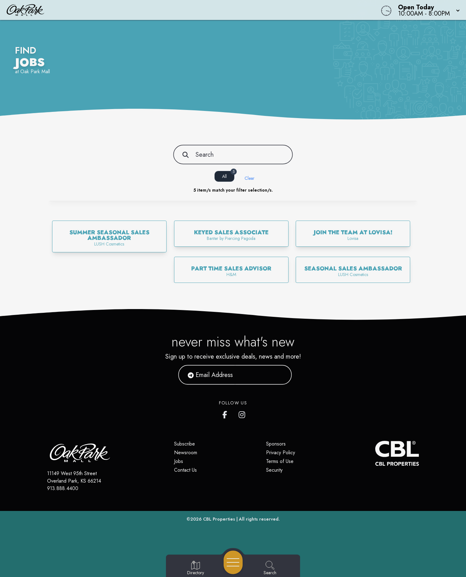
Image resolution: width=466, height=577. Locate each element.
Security (274, 470)
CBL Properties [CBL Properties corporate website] (219, 519)
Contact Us (185, 470)
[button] (427, 9)
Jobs (178, 461)
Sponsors (276, 443)
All (228, 175)
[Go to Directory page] (195, 568)
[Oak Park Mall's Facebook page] (226, 413)
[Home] (176, 9)
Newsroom (185, 452)
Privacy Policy (280, 452)
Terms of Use (280, 461)
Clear (250, 178)
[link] (109, 236)
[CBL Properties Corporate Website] (375, 453)
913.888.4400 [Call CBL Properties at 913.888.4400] (62, 488)
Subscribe (184, 443)
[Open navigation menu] (233, 562)
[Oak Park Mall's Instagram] (242, 413)
